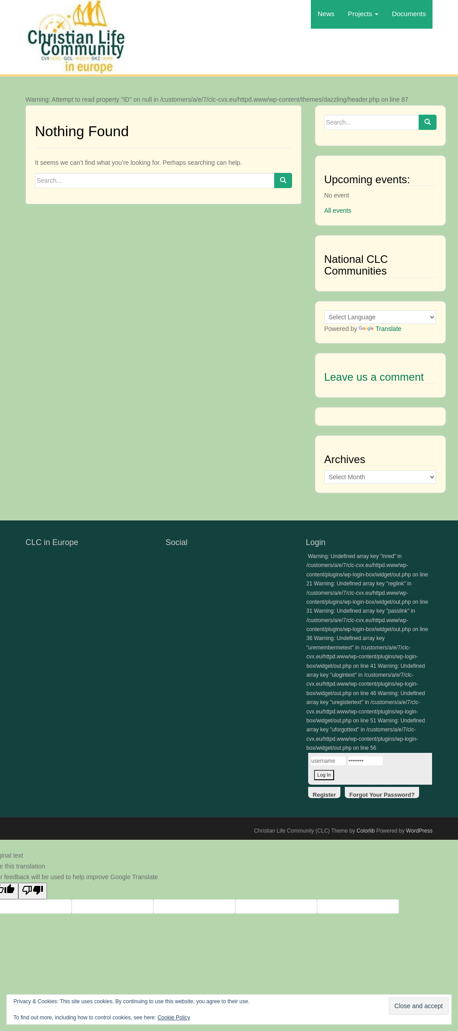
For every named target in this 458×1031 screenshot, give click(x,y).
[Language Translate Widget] (380, 317)
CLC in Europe (51, 542)
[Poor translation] (32, 891)
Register (324, 794)
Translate (380, 328)
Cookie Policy (173, 1017)
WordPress (419, 831)
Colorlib (365, 831)
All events (338, 210)
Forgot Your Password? (382, 794)
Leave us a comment (374, 377)
